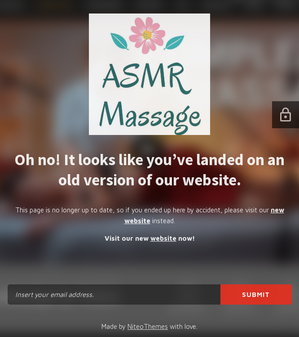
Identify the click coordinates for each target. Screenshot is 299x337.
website (163, 238)
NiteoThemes (148, 326)
